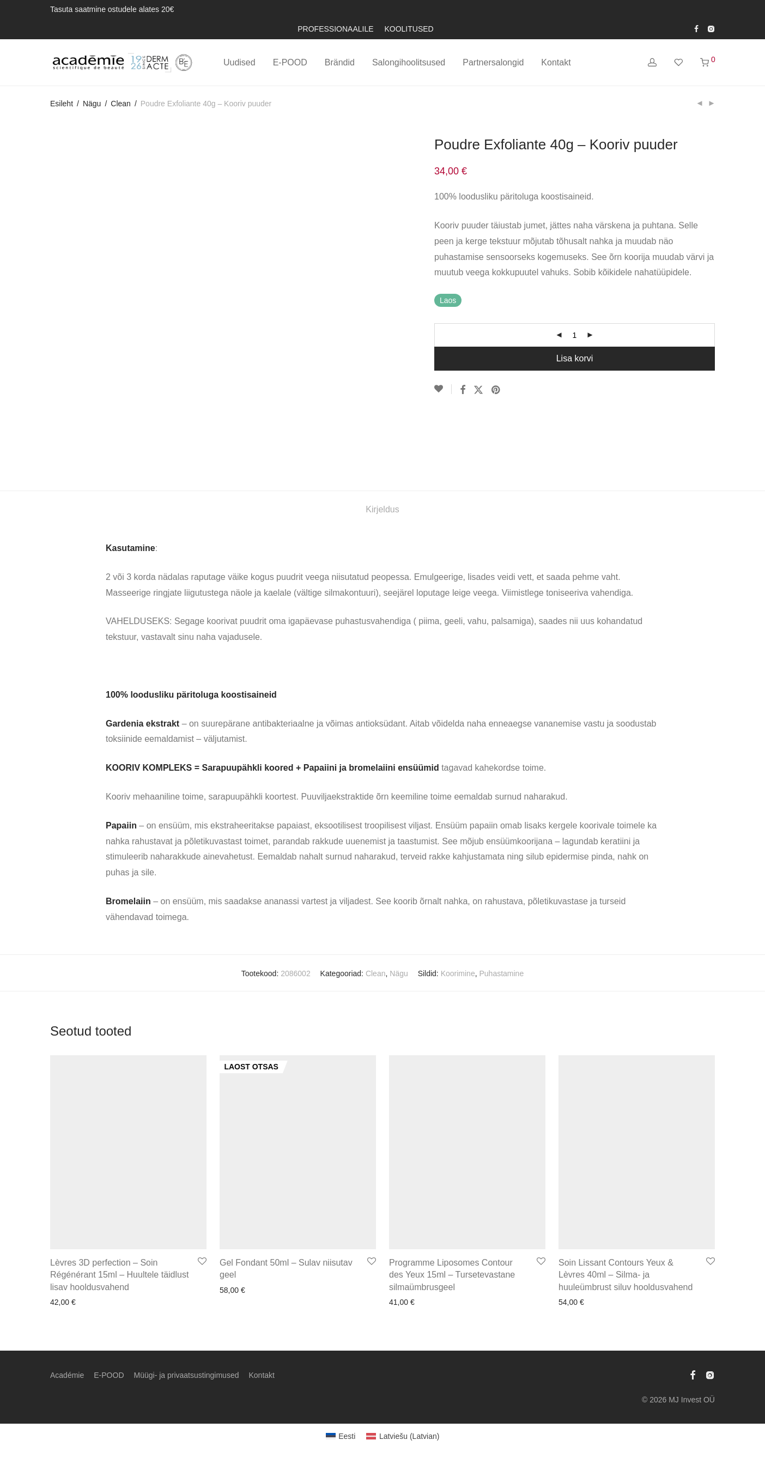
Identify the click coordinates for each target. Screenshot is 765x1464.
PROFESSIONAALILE (335, 29)
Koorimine (458, 973)
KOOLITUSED (408, 29)
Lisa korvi (574, 358)
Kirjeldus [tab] (382, 509)
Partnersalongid (493, 62)
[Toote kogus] (575, 335)
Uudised (239, 62)
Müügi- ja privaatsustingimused (186, 1375)
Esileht (61, 103)
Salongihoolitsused (408, 62)
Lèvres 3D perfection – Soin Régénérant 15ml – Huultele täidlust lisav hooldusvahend (119, 1275)
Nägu (92, 103)
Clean (121, 103)
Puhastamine (501, 973)
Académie (67, 1375)
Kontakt (555, 62)
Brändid (340, 62)
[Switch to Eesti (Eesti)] (340, 1436)
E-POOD (290, 62)
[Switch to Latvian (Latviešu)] (403, 1436)
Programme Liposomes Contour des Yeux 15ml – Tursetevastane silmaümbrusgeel (452, 1275)
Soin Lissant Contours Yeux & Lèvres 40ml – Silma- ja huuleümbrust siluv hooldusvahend (625, 1275)
